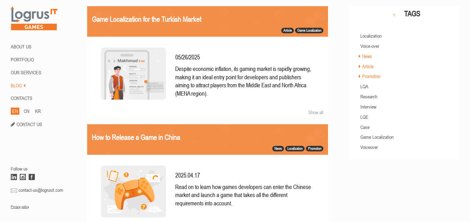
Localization (371, 36)
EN (15, 111)
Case (365, 127)
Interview (368, 106)
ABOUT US (21, 46)
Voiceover (369, 147)
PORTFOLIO (22, 59)
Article (368, 66)
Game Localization (377, 137)
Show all (315, 112)
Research (368, 96)
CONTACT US (29, 124)
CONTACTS (21, 98)
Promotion (371, 76)
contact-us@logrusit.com (40, 190)
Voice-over (369, 46)
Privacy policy (20, 207)
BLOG (18, 85)
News (367, 56)
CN (26, 111)
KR (38, 111)
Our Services (26, 72)
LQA (364, 86)
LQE (364, 117)
